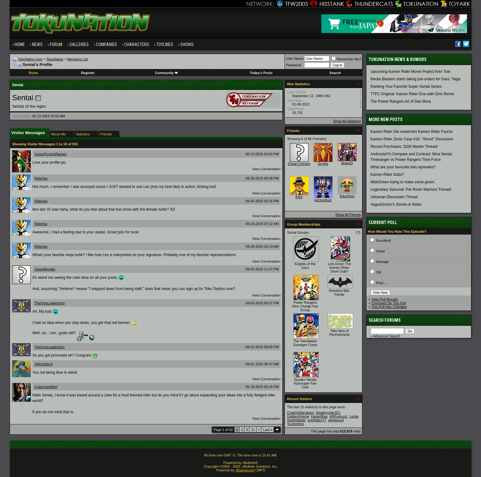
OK (378, 272)
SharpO (347, 163)
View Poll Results (384, 299)
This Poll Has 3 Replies (389, 307)
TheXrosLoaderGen (50, 303)
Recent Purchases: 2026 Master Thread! (404, 146)
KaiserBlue (319, 416)
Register (88, 73)
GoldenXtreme (298, 416)
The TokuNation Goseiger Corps (305, 343)
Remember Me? (346, 59)
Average (382, 262)
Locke (354, 416)
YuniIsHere (295, 424)
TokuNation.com (30, 59)
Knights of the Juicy (305, 265)
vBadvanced (244, 470)
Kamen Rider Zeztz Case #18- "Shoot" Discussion (411, 139)
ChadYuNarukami (300, 412)
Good (380, 251)
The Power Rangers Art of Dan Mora (400, 101)
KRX (299, 197)
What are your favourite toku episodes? (403, 167)
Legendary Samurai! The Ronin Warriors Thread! (410, 189)
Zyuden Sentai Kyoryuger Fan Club (305, 383)
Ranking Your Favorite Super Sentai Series (405, 86)
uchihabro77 (317, 420)
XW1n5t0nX (44, 364)
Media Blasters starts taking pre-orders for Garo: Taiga (415, 79)
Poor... (381, 283)
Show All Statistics (347, 121)
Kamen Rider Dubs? (387, 174)
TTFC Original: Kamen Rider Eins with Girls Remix (412, 94)
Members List (77, 59)
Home (20, 44)
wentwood (336, 420)
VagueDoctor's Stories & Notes (396, 204)
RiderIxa (41, 178)
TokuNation (54, 59)
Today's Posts (261, 73)
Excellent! (383, 240)
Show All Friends (348, 215)
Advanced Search (386, 336)
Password (293, 65)
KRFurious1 (338, 416)
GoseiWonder (45, 269)
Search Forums (385, 320)
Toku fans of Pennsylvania (339, 332)
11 (253, 430)
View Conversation (266, 169)
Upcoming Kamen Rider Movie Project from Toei (410, 71)
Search (335, 73)
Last (267, 430)
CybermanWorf (46, 387)
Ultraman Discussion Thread (393, 197)
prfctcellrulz (323, 200)
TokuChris (347, 196)
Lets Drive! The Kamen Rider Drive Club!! (339, 267)
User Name (295, 58)
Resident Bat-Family (339, 292)
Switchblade (296, 420)
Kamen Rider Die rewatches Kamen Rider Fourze (411, 131)
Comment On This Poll (388, 303)
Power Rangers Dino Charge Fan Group (305, 306)
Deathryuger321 (328, 412)
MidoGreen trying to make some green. (402, 182)
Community (166, 73)
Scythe (323, 164)
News (37, 44)
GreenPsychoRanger (51, 154)
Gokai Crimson (299, 164)
